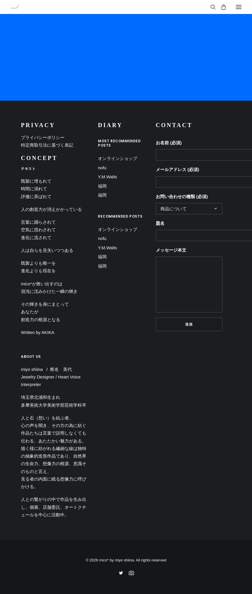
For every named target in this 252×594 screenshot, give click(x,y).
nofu (102, 167)
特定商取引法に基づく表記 (47, 145)
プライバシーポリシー (43, 137)
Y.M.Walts (107, 176)
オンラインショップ (117, 158)
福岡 (102, 186)
